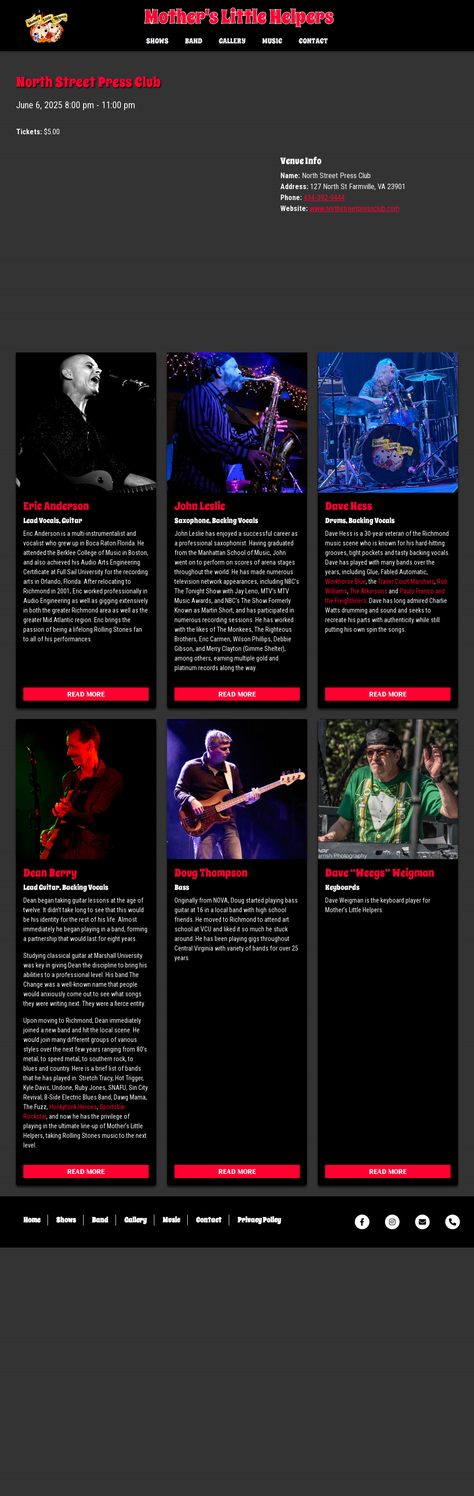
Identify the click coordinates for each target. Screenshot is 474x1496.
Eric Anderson (56, 755)
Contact (313, 41)
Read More (86, 944)
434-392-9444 (324, 446)
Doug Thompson (211, 1121)
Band (193, 41)
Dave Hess (348, 755)
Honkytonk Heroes (73, 1355)
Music (272, 41)
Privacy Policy (259, 1469)
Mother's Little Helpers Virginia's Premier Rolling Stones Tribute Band (47, 27)
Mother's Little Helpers (238, 17)
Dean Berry (50, 1121)
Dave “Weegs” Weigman (379, 1121)
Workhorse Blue (345, 830)
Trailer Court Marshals (406, 830)
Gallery (232, 41)
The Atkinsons (368, 840)
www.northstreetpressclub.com (355, 457)
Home (31, 1469)
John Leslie (199, 755)
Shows (157, 41)
